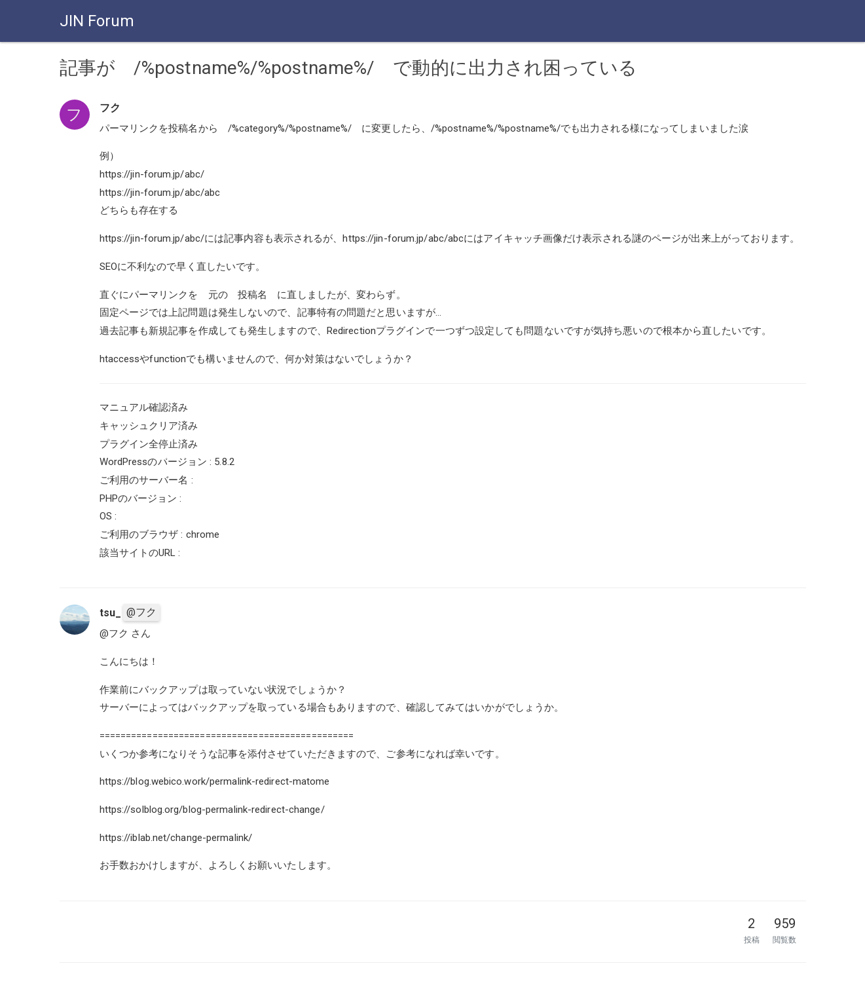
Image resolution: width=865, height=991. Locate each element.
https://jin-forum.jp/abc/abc (160, 192)
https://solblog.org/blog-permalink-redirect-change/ (212, 809)
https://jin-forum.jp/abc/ (152, 174)
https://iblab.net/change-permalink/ (176, 838)
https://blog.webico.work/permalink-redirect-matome (215, 781)
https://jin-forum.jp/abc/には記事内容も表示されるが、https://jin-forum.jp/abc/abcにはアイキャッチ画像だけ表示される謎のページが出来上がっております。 (450, 238)
